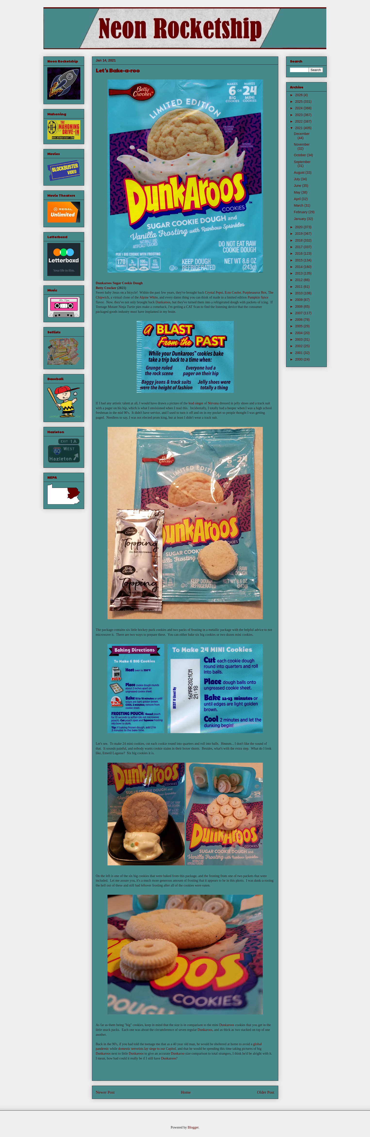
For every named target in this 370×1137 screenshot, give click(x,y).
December (302, 134)
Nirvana (213, 403)
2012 (299, 280)
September (302, 162)
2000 (299, 359)
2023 (299, 115)
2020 (299, 227)
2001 (299, 353)
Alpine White (149, 297)
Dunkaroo (177, 1053)
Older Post (265, 1092)
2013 (299, 273)
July (297, 179)
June (298, 186)
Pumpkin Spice (258, 297)
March (299, 205)
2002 (299, 346)
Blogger (193, 1127)
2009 (299, 300)
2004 (299, 333)
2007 (299, 313)
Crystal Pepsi (214, 292)
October (300, 155)
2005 (299, 326)
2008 (299, 306)
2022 (299, 121)
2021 (299, 128)
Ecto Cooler (233, 292)
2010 (299, 293)
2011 (299, 287)
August (299, 172)
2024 (299, 108)
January (300, 219)
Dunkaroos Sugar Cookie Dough (119, 283)
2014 (299, 267)
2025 (299, 101)
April (298, 199)
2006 (299, 319)
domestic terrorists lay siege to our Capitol (147, 1049)
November (302, 144)
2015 (299, 260)
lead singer (196, 403)
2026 (299, 95)
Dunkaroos (163, 302)
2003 (299, 339)
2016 (299, 253)
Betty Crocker (106, 288)
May (297, 192)
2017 (299, 247)
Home (186, 1092)
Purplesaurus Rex (254, 292)
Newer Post (105, 1092)
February (301, 212)
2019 (299, 233)
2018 (299, 240)
